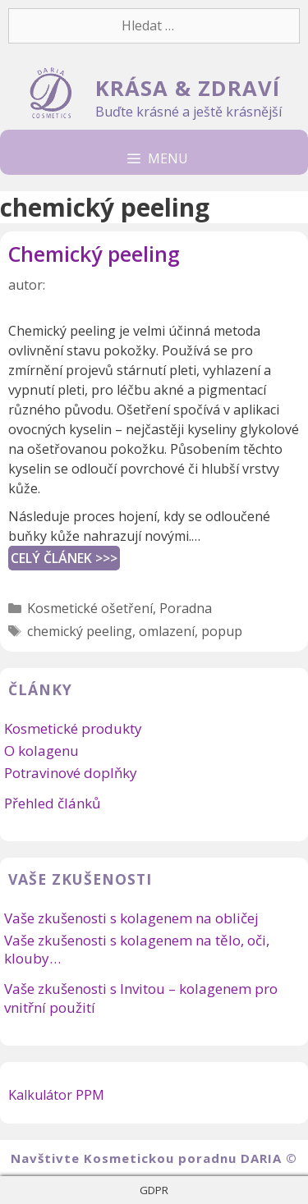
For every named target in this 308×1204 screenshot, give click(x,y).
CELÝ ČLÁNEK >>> (64, 558)
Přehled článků (52, 803)
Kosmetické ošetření (90, 608)
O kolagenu (41, 750)
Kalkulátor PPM (56, 1095)
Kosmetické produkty (73, 728)
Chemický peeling (94, 254)
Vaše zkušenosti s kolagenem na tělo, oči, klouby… (136, 949)
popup (221, 631)
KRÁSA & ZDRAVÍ (187, 88)
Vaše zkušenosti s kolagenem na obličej (131, 918)
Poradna (185, 608)
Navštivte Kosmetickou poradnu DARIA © (154, 1158)
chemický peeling (79, 631)
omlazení (167, 631)
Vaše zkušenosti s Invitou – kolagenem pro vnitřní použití (141, 997)
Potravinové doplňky (70, 772)
